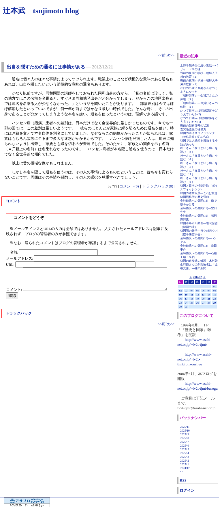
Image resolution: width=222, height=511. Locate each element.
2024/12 (185, 468)
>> (204, 277)
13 (203, 294)
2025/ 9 (184, 434)
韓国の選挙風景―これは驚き (199, 193)
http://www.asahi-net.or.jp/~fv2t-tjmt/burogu (197, 386)
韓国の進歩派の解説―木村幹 (199, 260)
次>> (170, 55)
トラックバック (18, 313)
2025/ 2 (184, 460)
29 (214, 302)
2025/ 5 (184, 449)
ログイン (187, 490)
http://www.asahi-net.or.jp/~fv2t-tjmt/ (194, 342)
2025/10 (185, 430)
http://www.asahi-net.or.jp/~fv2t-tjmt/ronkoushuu (194, 359)
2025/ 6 (184, 445)
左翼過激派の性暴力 (193, 129)
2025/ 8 (184, 438)
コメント (12, 201)
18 (192, 298)
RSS (183, 480)
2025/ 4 (184, 453)
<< (190, 277)
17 (186, 298)
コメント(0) (129, 186)
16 (180, 298)
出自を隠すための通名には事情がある (46, 66)
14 (209, 294)
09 (180, 294)
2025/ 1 (184, 464)
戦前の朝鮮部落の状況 (194, 125)
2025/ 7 (184, 441)
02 (180, 290)
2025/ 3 (184, 456)
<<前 (161, 55)
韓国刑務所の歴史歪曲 (194, 196)
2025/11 (184, 426)
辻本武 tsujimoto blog (41, 11)
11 (192, 294)
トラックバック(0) (157, 186)
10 (186, 294)
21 (209, 298)
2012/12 (197, 277)
